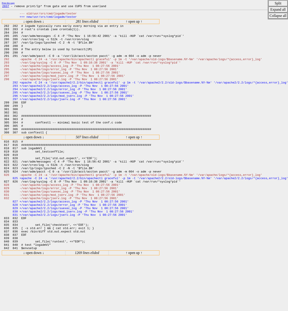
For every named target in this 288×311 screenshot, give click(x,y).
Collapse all (278, 16)
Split (278, 3)
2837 (5, 7)
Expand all (278, 9)
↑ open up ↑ (134, 23)
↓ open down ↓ (33, 23)
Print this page (8, 3)
